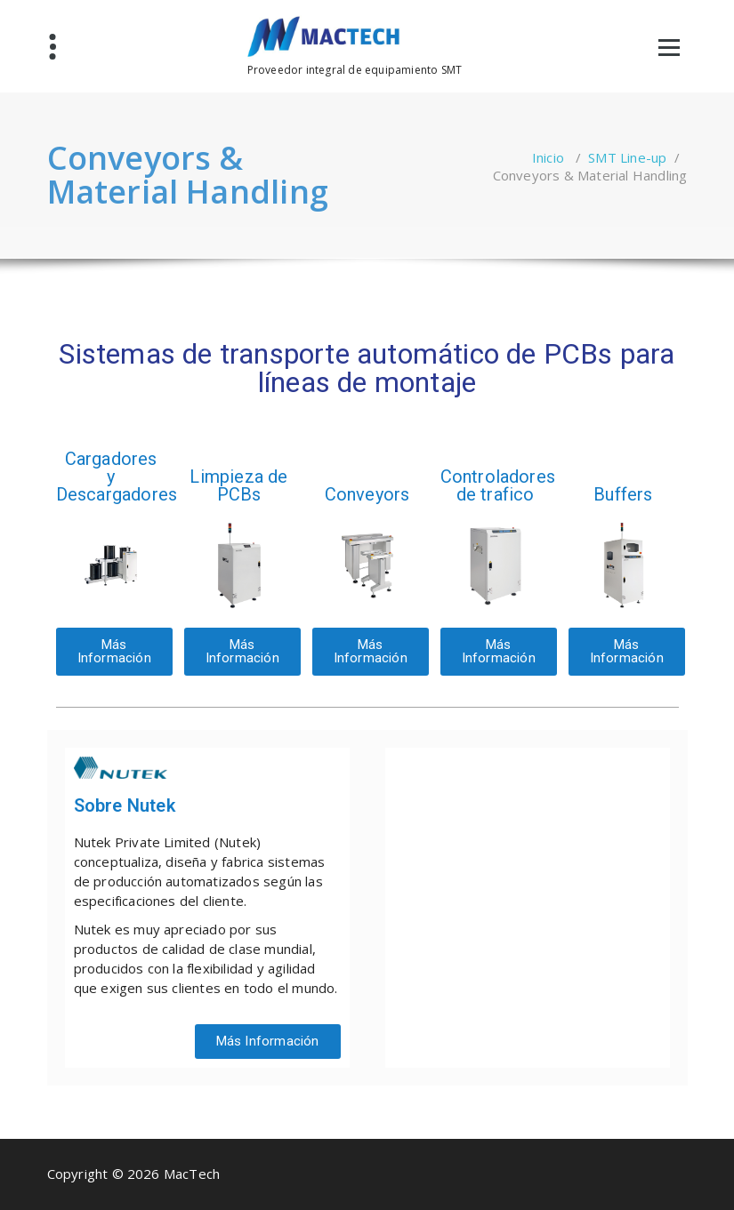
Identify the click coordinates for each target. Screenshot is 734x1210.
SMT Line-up (627, 157)
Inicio (548, 157)
